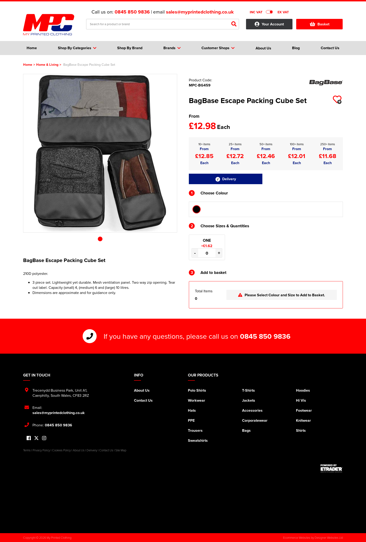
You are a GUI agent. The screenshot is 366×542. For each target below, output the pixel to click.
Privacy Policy (41, 450)
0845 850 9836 (132, 11)
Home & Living (47, 64)
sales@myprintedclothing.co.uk (200, 11)
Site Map (120, 450)
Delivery (225, 179)
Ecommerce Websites (296, 537)
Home (27, 64)
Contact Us (143, 400)
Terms (27, 450)
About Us (142, 390)
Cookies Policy (61, 450)
